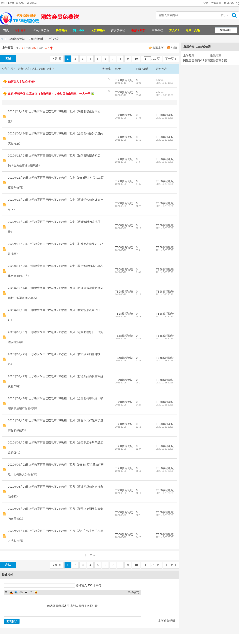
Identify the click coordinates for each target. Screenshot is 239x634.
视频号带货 (138, 30)
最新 (21, 68)
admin (160, 80)
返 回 (58, 58)
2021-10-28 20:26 (164, 118)
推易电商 (215, 55)
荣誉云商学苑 (218, 60)
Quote (26, 592)
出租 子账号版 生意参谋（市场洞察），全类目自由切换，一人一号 (49, 93)
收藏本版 (159, 47)
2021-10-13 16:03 (164, 95)
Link (21, 592)
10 (136, 58)
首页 (6, 30)
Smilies (36, 592)
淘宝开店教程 (41, 30)
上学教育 (53, 38)
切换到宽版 (236, 3)
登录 (205, 3)
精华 (42, 68)
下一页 (169, 58)
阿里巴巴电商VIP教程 (196, 60)
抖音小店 (78, 30)
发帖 (8, 58)
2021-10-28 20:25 (164, 493)
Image (16, 592)
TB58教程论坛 (16, 38)
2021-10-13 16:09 (164, 83)
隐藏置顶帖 (109, 79)
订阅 (174, 47)
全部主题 (7, 68)
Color (11, 592)
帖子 (223, 15)
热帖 (35, 68)
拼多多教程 (118, 30)
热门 (28, 68)
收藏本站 (32, 3)
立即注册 (216, 3)
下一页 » (89, 555)
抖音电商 (61, 30)
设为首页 (20, 3)
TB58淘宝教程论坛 (1, 39)
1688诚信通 (36, 38)
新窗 (108, 68)
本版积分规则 (166, 620)
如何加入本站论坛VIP (21, 81)
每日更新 (20, 30)
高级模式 (133, 592)
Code (31, 592)
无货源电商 (98, 30)
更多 (49, 68)
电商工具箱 (193, 30)
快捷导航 (225, 30)
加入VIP (174, 30)
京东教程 (157, 30)
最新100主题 (7, 3)
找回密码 (229, 3)
